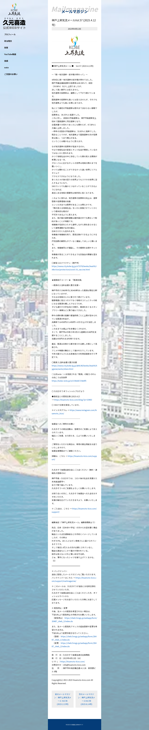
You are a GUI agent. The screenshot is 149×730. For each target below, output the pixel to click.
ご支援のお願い (11, 74)
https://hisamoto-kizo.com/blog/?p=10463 (73, 399)
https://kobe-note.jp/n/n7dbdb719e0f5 (69, 380)
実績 (6, 60)
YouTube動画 (10, 54)
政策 (6, 47)
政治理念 (8, 41)
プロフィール (10, 34)
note (6, 67)
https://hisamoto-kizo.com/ (72, 661)
